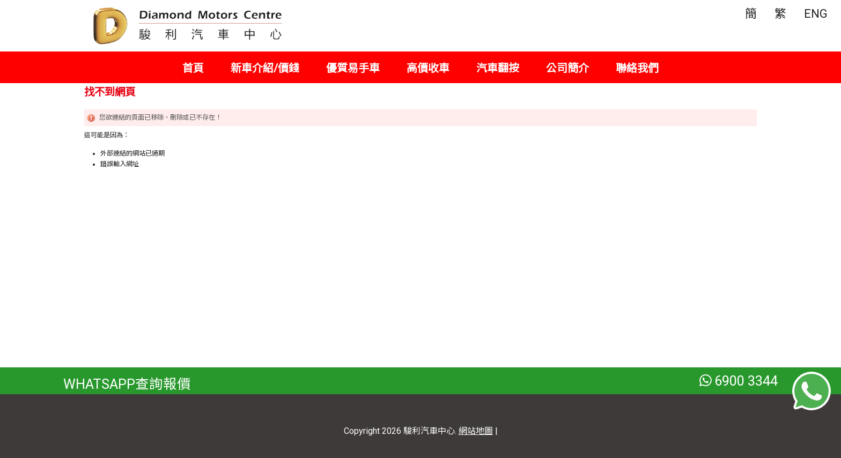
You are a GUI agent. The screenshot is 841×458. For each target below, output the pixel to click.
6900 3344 (738, 381)
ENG (816, 13)
